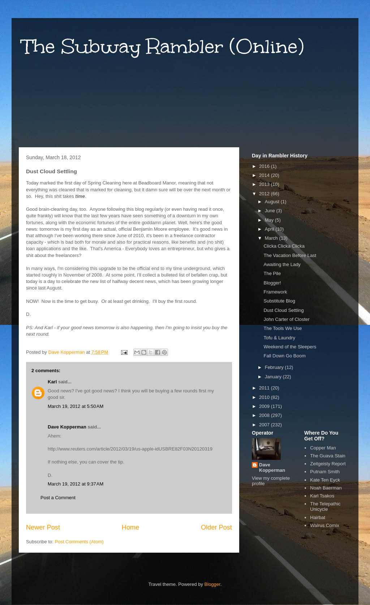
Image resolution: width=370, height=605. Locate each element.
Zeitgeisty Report (327, 463)
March (272, 238)
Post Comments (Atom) (79, 541)
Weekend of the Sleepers (289, 346)
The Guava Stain (327, 455)
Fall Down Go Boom (284, 355)
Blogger (212, 584)
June (270, 210)
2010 (265, 397)
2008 (265, 415)
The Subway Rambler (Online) (163, 46)
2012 (265, 193)
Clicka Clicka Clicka (283, 246)
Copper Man (323, 448)
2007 (265, 424)
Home (130, 527)
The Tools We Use (282, 328)
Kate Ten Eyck (325, 480)
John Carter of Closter (286, 319)
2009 (265, 406)
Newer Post (43, 527)
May (270, 220)
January (274, 376)
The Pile (272, 273)
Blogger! (272, 283)
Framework (275, 292)
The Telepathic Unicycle (325, 506)
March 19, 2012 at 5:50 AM (75, 406)
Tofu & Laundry (279, 337)
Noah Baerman (325, 488)
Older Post (216, 527)
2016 (265, 166)
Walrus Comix (324, 525)
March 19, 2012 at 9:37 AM (75, 484)
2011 (265, 388)
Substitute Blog (279, 301)
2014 (265, 175)
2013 (265, 184)
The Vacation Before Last (289, 255)
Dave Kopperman (67, 427)
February (275, 367)
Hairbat (317, 517)
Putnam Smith (325, 471)
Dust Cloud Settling (283, 310)
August (273, 201)
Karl (52, 381)
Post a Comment (58, 497)
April (270, 229)
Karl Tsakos (322, 496)
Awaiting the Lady (281, 264)
